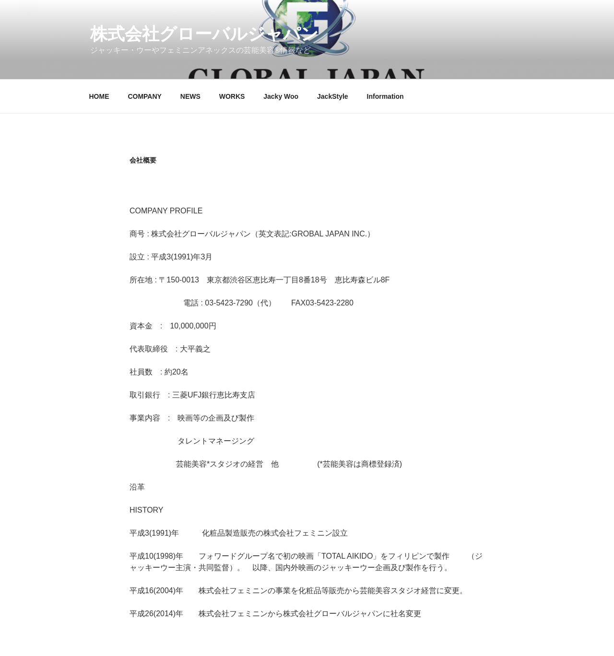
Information (385, 96)
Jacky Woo (280, 96)
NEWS (190, 96)
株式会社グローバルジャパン (204, 34)
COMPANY (145, 96)
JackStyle (332, 96)
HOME (99, 96)
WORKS (232, 96)
